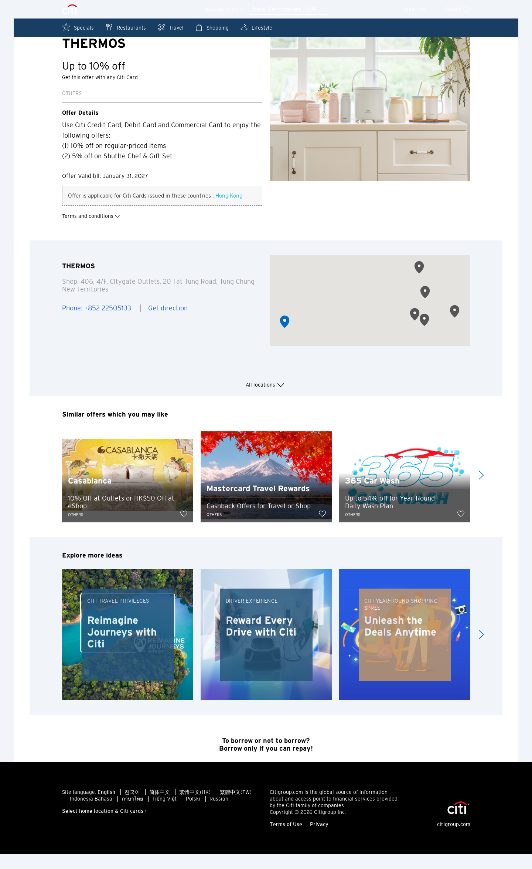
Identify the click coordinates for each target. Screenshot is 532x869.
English (106, 807)
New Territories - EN (288, 10)
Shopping (212, 27)
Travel (170, 27)
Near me (420, 9)
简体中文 (159, 807)
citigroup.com (453, 839)
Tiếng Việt (164, 813)
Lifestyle (256, 27)
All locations (266, 399)
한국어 (132, 807)
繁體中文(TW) (236, 807)
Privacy (319, 839)
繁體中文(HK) (195, 807)
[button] (285, 336)
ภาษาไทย (132, 813)
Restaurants (125, 27)
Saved (458, 9)
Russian (218, 813)
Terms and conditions (91, 231)
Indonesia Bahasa (91, 813)
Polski (193, 813)
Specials (78, 27)
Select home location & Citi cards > (104, 826)
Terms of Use (286, 839)
